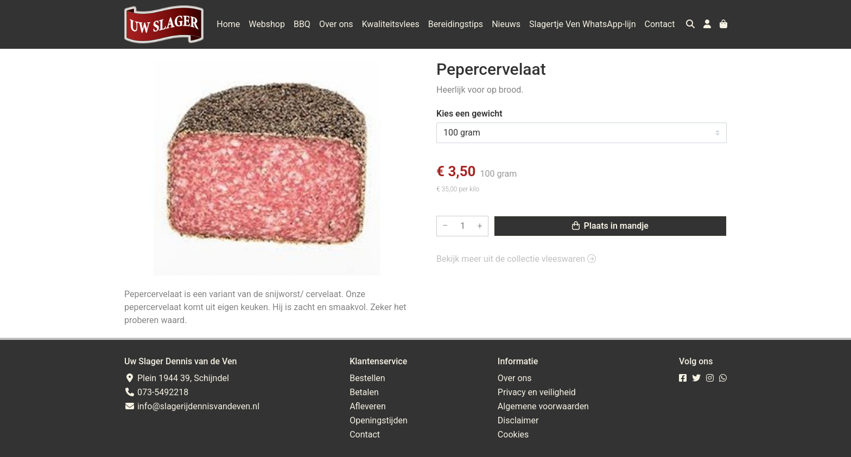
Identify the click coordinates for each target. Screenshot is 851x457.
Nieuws (506, 24)
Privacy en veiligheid (537, 392)
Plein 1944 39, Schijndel (176, 378)
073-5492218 (156, 392)
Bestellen (367, 378)
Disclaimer (518, 420)
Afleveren (368, 406)
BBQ (302, 24)
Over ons (336, 24)
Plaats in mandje (610, 226)
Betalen (364, 392)
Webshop (267, 24)
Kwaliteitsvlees (391, 24)
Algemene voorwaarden (543, 406)
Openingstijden (379, 420)
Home (228, 24)
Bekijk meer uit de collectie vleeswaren (516, 259)
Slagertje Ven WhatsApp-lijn (582, 24)
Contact (660, 24)
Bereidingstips (455, 24)
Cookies (513, 434)
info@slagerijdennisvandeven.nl (191, 406)
